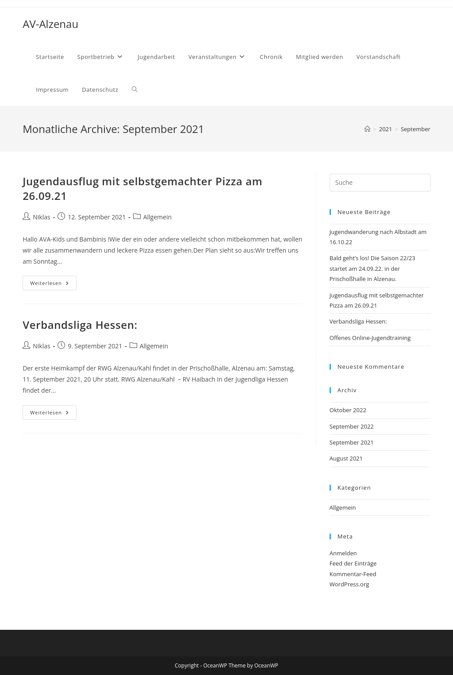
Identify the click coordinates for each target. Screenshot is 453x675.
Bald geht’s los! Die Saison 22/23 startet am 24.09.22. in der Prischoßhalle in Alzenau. (372, 268)
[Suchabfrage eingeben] (380, 182)
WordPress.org (349, 584)
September (415, 129)
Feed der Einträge (353, 563)
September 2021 (352, 442)
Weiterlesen (53, 284)
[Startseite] (367, 129)
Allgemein (157, 217)
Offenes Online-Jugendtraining (370, 338)
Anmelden (343, 553)
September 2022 (352, 426)
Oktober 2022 (348, 410)
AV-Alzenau (50, 23)
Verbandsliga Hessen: (80, 324)
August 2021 (346, 458)
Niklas (41, 217)
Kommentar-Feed (353, 574)
